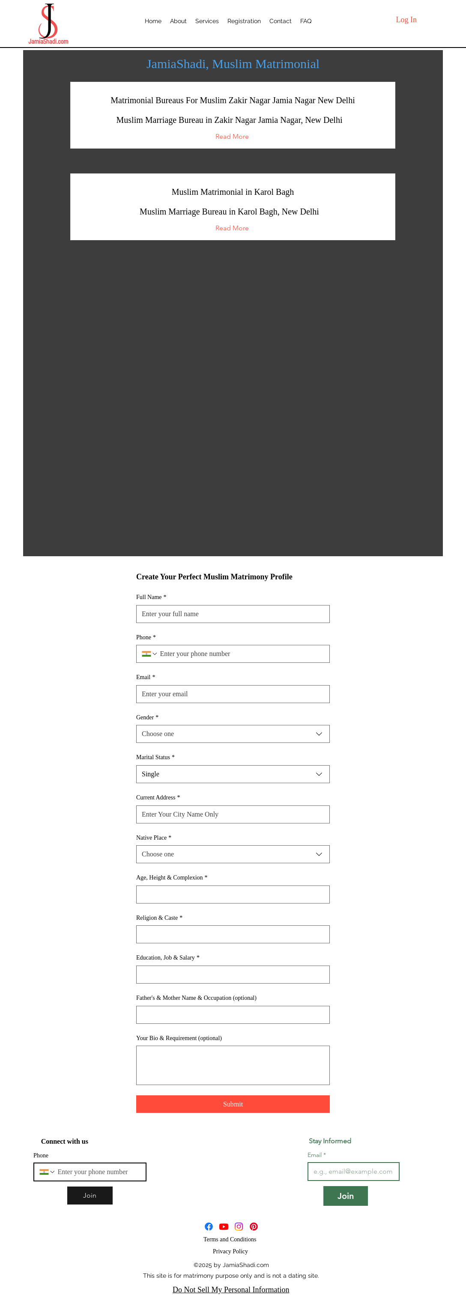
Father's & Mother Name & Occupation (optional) (196, 998)
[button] (232, 136)
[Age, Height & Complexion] (230, 894)
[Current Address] (230, 814)
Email (145, 677)
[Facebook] (208, 1226)
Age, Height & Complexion (172, 878)
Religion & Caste (159, 918)
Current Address (158, 797)
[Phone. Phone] (241, 653)
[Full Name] (230, 614)
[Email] (230, 694)
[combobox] (233, 734)
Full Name (151, 597)
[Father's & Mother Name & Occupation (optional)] (230, 1014)
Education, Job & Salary (168, 958)
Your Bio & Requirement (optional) (179, 1038)
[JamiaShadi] (223, 1226)
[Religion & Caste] (230, 934)
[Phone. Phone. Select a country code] (150, 653)
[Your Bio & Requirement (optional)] (233, 1065)
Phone (146, 637)
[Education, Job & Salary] (230, 974)
